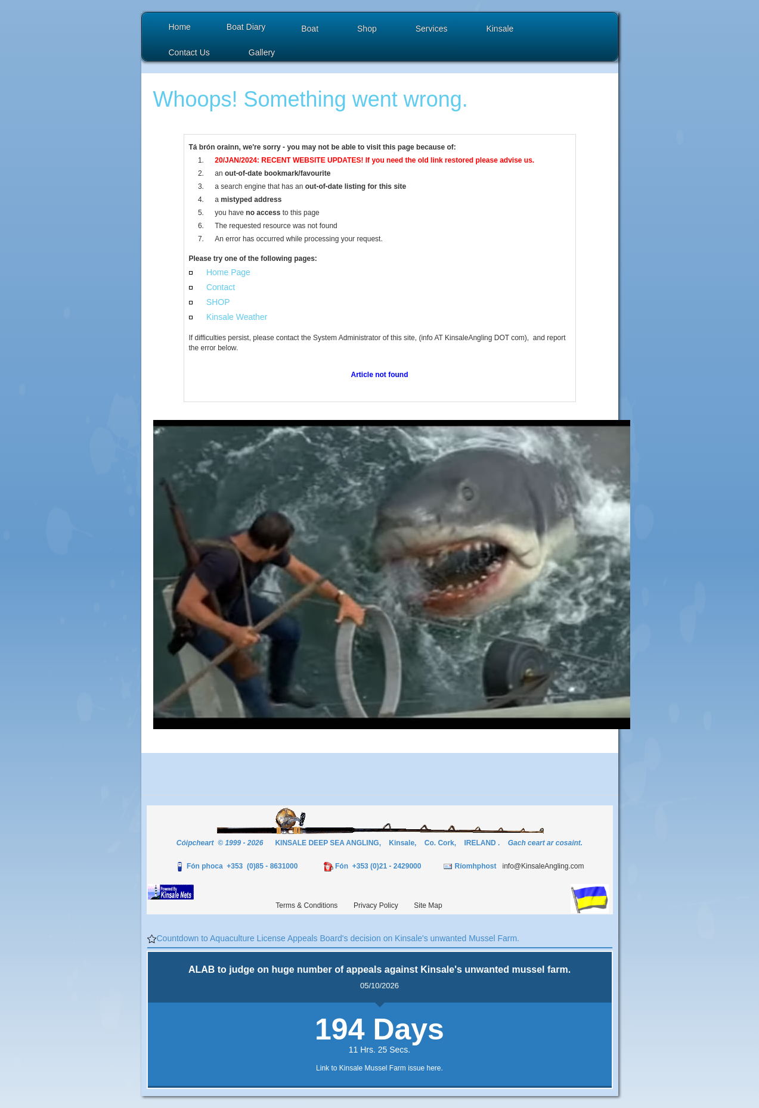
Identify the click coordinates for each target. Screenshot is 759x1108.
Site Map (428, 905)
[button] (311, 30)
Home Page (228, 272)
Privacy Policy (376, 905)
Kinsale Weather (236, 317)
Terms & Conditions (306, 905)
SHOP (218, 302)
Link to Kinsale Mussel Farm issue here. (379, 1068)
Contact (220, 287)
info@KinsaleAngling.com (543, 866)
